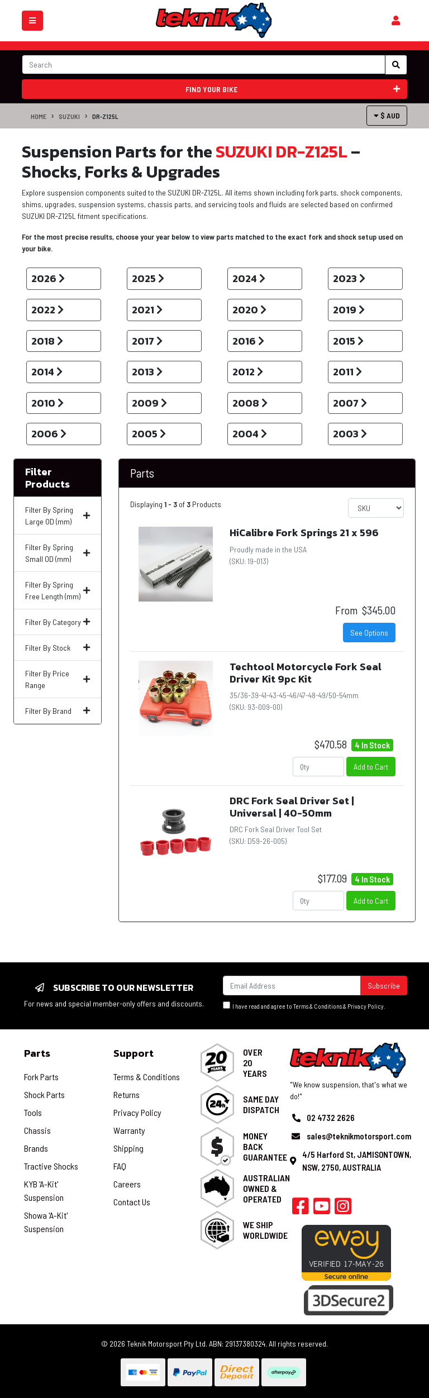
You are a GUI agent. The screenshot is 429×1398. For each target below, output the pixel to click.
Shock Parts (44, 1094)
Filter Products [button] (47, 478)
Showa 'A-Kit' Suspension (46, 1222)
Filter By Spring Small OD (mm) (57, 553)
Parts (142, 473)
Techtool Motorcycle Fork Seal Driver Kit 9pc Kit (306, 672)
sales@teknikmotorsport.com (359, 1136)
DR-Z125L (105, 116)
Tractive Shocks (51, 1166)
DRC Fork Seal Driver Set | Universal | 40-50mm (292, 806)
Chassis (37, 1130)
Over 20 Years (255, 1063)
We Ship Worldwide (265, 1229)
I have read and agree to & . (304, 1005)
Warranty (129, 1130)
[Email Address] (292, 985)
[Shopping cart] (395, 20)
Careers (127, 1183)
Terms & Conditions (317, 1006)
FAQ (119, 1166)
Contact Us (131, 1201)
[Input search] (203, 64)
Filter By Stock (57, 647)
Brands (36, 1148)
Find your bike (293, 89)
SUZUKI (69, 116)
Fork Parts (41, 1076)
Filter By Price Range (57, 679)
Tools (33, 1112)
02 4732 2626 (331, 1118)
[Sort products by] (376, 508)
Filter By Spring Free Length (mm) (57, 590)
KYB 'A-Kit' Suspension (44, 1190)
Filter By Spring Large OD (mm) (57, 515)
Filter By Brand (57, 711)
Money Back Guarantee (265, 1146)
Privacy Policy (365, 1006)
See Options (369, 632)
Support (133, 1053)
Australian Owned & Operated (266, 1188)
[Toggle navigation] (32, 21)
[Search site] (396, 65)
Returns (126, 1094)
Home (38, 116)
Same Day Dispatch (261, 1104)
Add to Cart (371, 766)
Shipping (128, 1148)
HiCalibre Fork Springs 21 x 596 (304, 532)
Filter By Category (57, 622)
